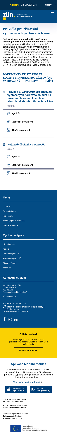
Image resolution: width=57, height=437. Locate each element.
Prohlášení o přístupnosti (13, 418)
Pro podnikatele (10, 211)
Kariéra (6, 249)
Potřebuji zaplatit (12, 258)
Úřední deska (9, 244)
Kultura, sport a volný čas (14, 220)
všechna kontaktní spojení (14, 292)
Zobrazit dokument (20, 121)
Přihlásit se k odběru (28, 350)
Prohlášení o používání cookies (15, 414)
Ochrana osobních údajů (12, 416)
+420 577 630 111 (18, 303)
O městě (6, 206)
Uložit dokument (18, 130)
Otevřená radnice (10, 225)
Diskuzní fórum (9, 263)
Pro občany (8, 216)
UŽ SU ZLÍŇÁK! (29, 4)
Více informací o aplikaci (28, 382)
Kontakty (7, 268)
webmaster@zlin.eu (18, 407)
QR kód (13, 113)
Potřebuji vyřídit (11, 253)
